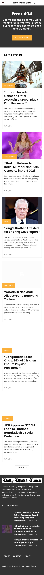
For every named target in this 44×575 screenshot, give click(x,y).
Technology (8, 86)
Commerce (7, 419)
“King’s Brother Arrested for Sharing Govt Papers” (22, 230)
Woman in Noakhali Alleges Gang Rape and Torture (21, 295)
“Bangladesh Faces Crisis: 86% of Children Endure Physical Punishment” (20, 362)
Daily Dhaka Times (20, 521)
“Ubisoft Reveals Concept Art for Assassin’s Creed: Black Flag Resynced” (21, 97)
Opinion (7, 350)
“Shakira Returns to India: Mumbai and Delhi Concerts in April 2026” (21, 167)
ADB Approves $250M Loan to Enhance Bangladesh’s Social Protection (19, 430)
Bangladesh (8, 285)
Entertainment (9, 157)
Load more (22, 468)
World (6, 222)
